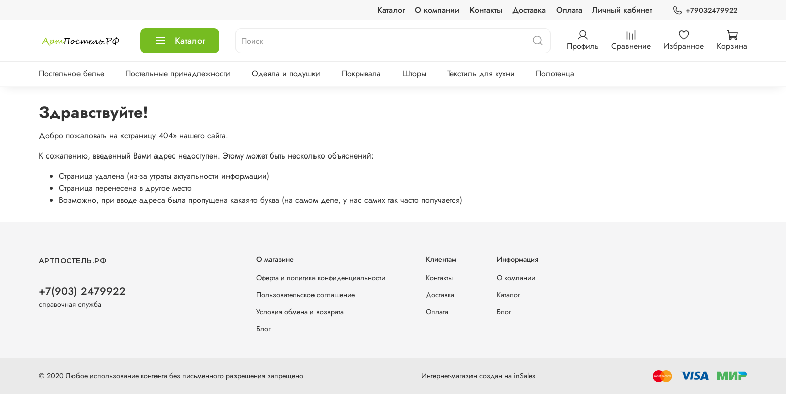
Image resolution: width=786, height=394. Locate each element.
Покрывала (361, 74)
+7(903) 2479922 (82, 291)
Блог (263, 329)
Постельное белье (71, 74)
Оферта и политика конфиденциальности (320, 278)
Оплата (569, 10)
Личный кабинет (622, 10)
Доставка (529, 10)
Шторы (414, 74)
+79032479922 (704, 10)
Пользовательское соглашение (305, 295)
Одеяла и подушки (286, 74)
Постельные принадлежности (177, 74)
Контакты (485, 10)
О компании (437, 10)
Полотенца (555, 74)
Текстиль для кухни (481, 74)
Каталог (391, 10)
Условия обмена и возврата (300, 312)
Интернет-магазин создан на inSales (478, 376)
